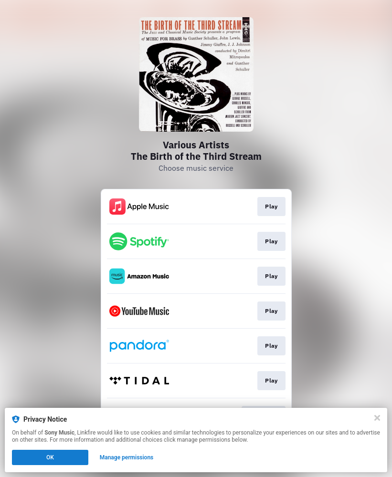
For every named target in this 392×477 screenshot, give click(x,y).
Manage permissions (127, 457)
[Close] (377, 417)
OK (50, 457)
